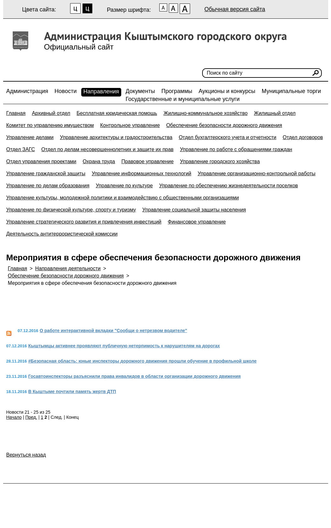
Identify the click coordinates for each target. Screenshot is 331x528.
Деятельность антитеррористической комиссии (62, 234)
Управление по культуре (124, 185)
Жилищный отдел (274, 113)
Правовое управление (147, 161)
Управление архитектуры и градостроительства (116, 137)
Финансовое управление (197, 221)
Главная (16, 113)
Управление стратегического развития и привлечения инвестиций (84, 221)
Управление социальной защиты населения (194, 209)
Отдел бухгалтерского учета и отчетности (227, 137)
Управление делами (30, 137)
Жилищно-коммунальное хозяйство (205, 113)
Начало (14, 417)
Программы (176, 91)
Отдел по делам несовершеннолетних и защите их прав (107, 149)
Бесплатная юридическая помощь (116, 113)
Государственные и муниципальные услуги (183, 99)
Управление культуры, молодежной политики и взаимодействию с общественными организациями (122, 197)
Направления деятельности (68, 268)
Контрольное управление (130, 125)
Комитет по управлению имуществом (50, 125)
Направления (101, 91)
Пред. (31, 417)
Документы (140, 91)
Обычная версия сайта (234, 9)
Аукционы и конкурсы (227, 91)
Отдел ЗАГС (20, 149)
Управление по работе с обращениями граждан (236, 149)
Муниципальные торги (291, 91)
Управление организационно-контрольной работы (256, 173)
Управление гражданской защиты (45, 173)
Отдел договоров (303, 137)
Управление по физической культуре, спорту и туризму (71, 209)
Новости (66, 91)
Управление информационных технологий (141, 173)
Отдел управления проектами (41, 161)
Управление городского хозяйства (220, 161)
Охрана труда (99, 161)
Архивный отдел (51, 113)
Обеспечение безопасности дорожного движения (224, 125)
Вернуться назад (26, 455)
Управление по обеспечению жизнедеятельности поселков (228, 185)
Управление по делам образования (47, 185)
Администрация (27, 91)
